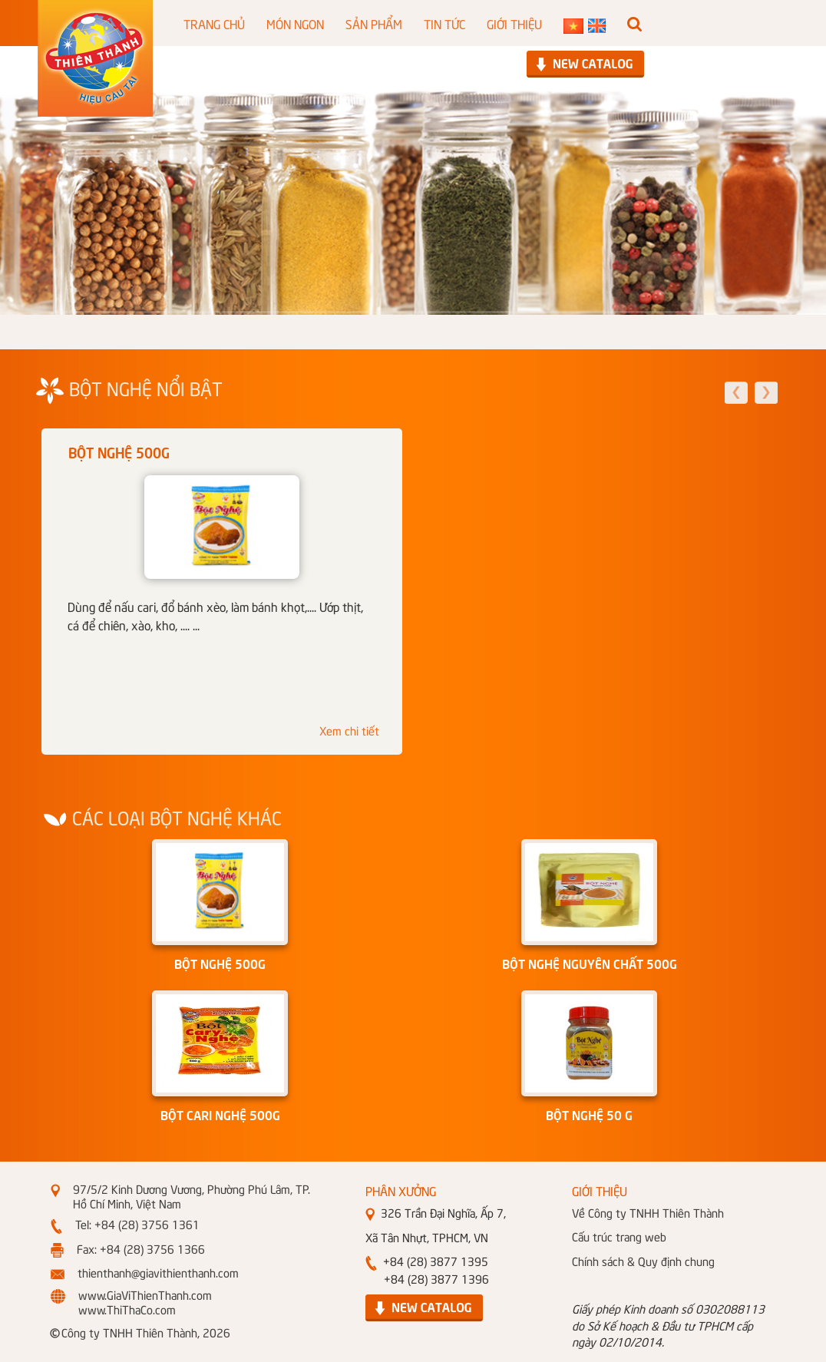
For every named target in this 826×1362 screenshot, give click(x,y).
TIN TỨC (444, 23)
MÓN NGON (295, 23)
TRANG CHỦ (214, 23)
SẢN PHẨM (373, 23)
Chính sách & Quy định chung (643, 1260)
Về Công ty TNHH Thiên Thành (648, 1212)
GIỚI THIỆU (514, 23)
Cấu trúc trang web (619, 1236)
